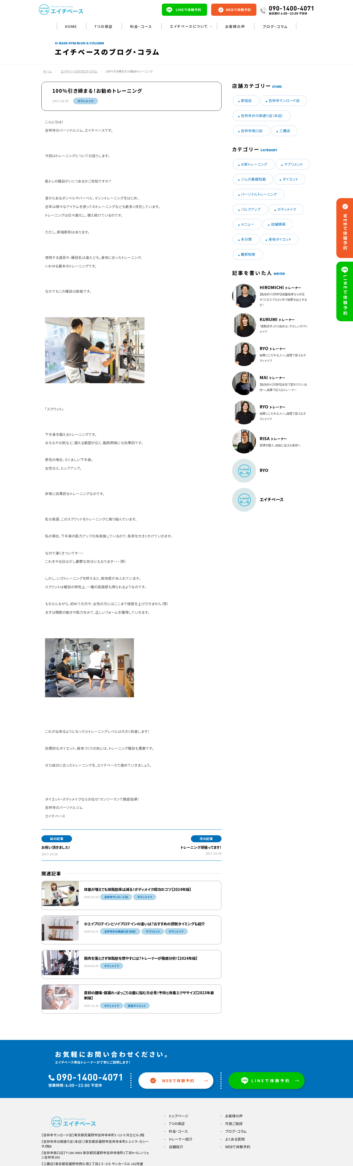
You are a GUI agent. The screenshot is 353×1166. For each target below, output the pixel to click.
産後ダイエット (280, 239)
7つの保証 (103, 26)
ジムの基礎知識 (253, 179)
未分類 (246, 239)
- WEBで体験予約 (235, 1146)
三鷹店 (284, 130)
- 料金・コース (176, 1131)
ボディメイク (85, 101)
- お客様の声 (231, 1115)
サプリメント (293, 164)
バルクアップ (250, 209)
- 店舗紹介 (173, 1146)
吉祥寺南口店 (251, 130)
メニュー (247, 224)
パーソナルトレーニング (259, 194)
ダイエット (290, 179)
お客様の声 (235, 26)
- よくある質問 (232, 1139)
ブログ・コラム (275, 26)
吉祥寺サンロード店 (284, 100)
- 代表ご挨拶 (231, 1123)
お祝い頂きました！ (55, 847)
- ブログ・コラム (233, 1131)
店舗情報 (278, 224)
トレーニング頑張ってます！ (201, 847)
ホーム (47, 71)
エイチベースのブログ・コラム (79, 71)
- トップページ (176, 1115)
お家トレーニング (254, 164)
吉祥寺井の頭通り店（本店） (262, 115)
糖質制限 (248, 254)
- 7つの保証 (174, 1123)
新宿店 (246, 100)
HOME (71, 26)
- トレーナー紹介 (178, 1139)
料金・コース (141, 26)
